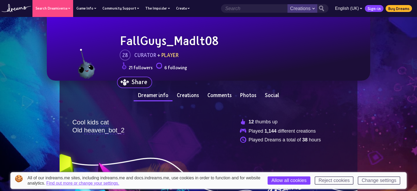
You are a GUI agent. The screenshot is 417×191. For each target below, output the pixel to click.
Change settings (379, 180)
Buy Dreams (398, 8)
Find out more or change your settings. (82, 183)
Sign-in (373, 8)
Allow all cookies (289, 180)
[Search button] (322, 8)
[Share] (134, 82)
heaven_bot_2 (104, 130)
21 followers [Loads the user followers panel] (137, 67)
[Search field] (253, 8)
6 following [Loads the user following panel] (171, 67)
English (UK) (348, 8)
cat (104, 122)
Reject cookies (334, 180)
